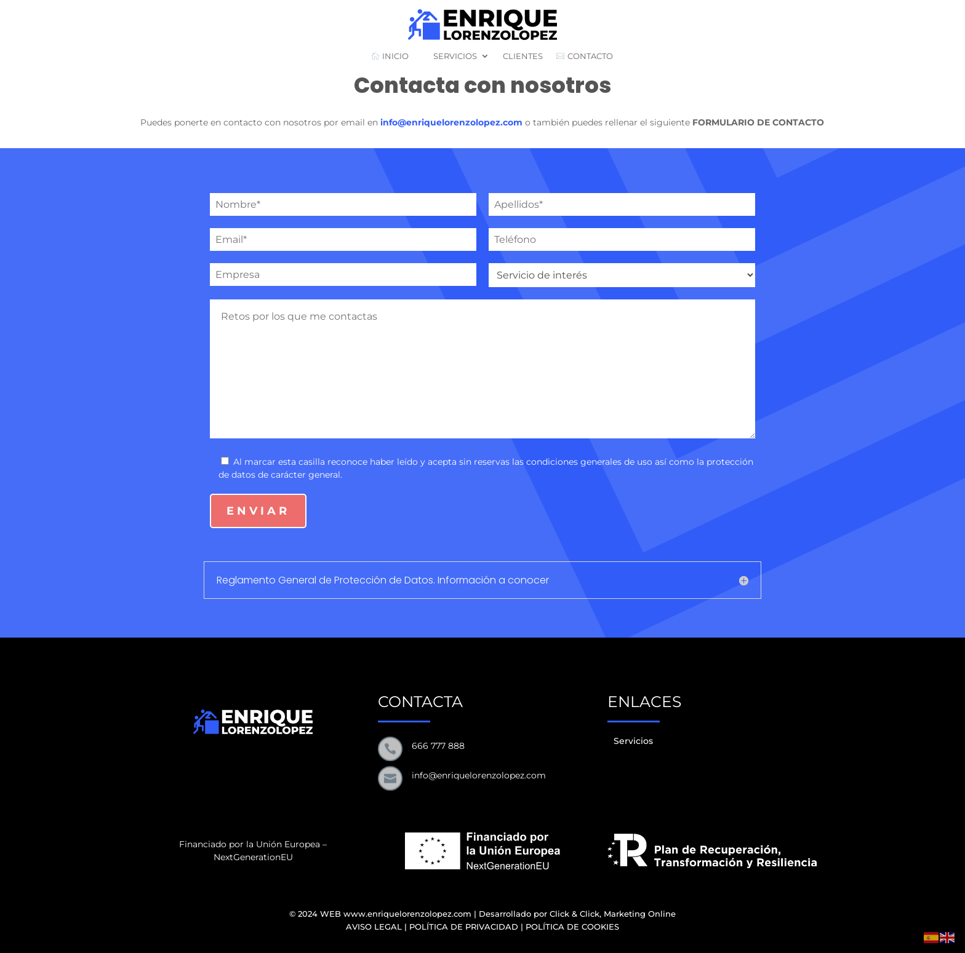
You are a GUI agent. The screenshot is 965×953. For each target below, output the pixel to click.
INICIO (390, 56)
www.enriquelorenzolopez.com (407, 914)
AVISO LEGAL (374, 926)
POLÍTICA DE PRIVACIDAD (463, 926)
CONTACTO (584, 56)
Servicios (633, 740)
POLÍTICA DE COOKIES (572, 926)
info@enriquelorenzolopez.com (451, 122)
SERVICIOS (449, 56)
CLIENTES (523, 56)
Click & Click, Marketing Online (613, 914)
